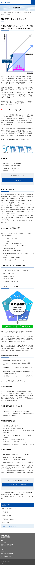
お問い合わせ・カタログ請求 (17, 484)
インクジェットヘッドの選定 (10, 508)
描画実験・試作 (7, 515)
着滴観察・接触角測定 (8, 519)
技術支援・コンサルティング (10, 526)
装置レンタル (6, 522)
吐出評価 (5, 512)
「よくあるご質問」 (20, 496)
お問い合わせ (17, 180)
